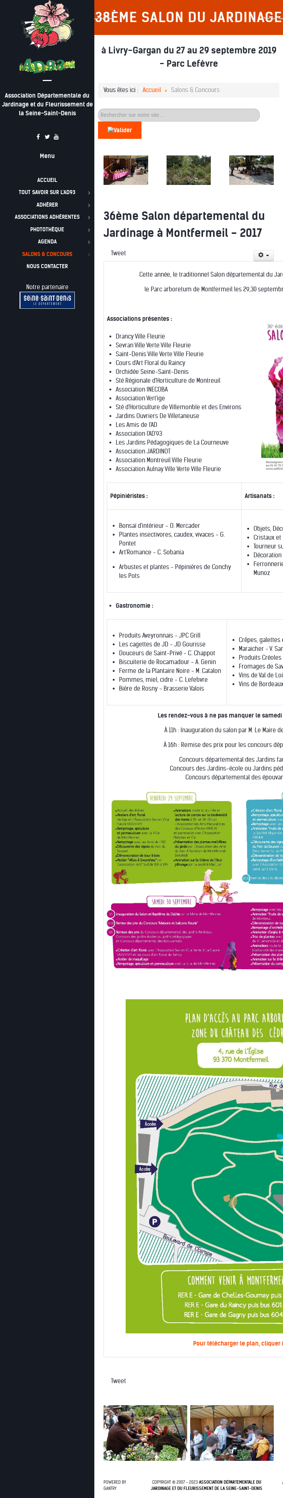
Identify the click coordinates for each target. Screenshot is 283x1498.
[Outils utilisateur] (264, 255)
